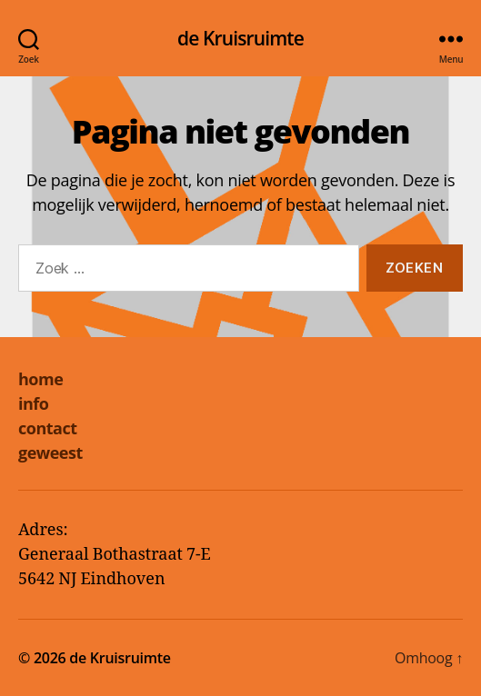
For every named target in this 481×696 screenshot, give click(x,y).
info (33, 403)
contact (47, 428)
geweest (50, 452)
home (40, 379)
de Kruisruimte (240, 38)
